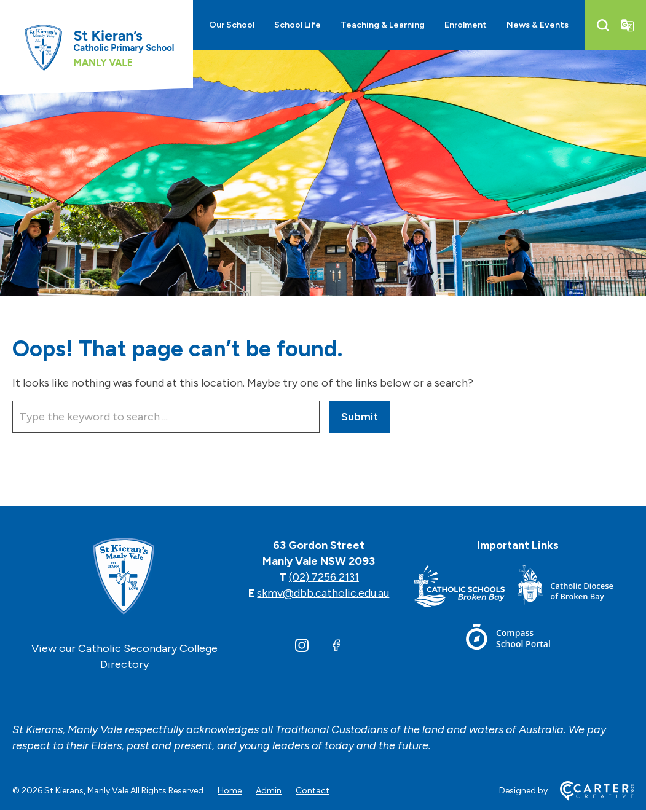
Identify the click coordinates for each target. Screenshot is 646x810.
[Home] (124, 577)
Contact (312, 790)
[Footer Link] (466, 588)
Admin (269, 790)
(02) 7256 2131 (324, 577)
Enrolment (465, 25)
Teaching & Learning (383, 25)
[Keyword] (166, 417)
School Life (297, 25)
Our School (231, 25)
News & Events (537, 25)
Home (230, 790)
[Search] (603, 25)
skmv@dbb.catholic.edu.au (323, 593)
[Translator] (627, 25)
